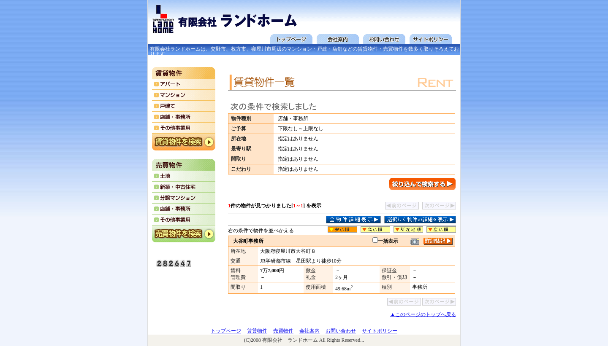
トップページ (226, 331)
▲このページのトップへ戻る (423, 314)
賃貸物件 (257, 331)
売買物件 (283, 331)
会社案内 (309, 331)
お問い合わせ (341, 331)
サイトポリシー (379, 331)
